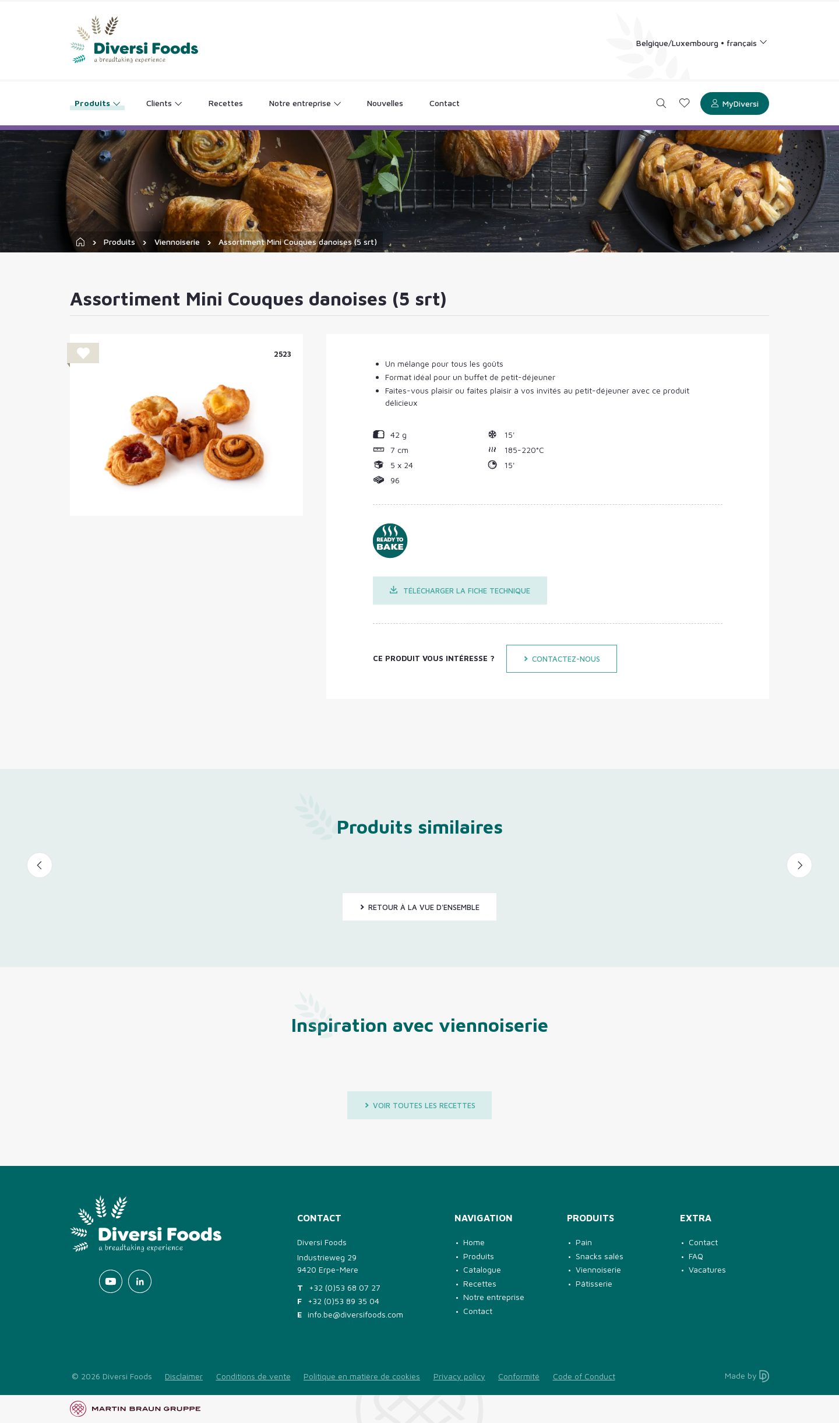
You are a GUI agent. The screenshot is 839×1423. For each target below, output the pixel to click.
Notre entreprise (493, 1297)
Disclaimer (184, 1376)
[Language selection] (702, 42)
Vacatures (707, 1269)
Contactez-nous (561, 658)
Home (474, 1242)
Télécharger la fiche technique (460, 591)
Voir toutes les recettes (419, 1105)
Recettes (479, 1283)
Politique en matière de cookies (362, 1376)
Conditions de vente (253, 1376)
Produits (119, 242)
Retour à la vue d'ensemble (419, 907)
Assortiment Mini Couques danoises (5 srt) (297, 242)
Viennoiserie (177, 242)
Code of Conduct (584, 1376)
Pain (584, 1242)
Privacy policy (459, 1376)
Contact (477, 1311)
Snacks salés (599, 1256)
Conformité (519, 1376)
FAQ (696, 1256)
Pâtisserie (594, 1283)
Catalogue (482, 1269)
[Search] (661, 103)
